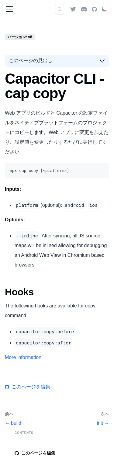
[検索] (59, 9)
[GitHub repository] (94, 9)
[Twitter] (73, 9)
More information (23, 357)
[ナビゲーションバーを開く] (9, 9)
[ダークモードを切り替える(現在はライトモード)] (104, 9)
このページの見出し (31, 60)
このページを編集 (27, 386)
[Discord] (83, 9)
